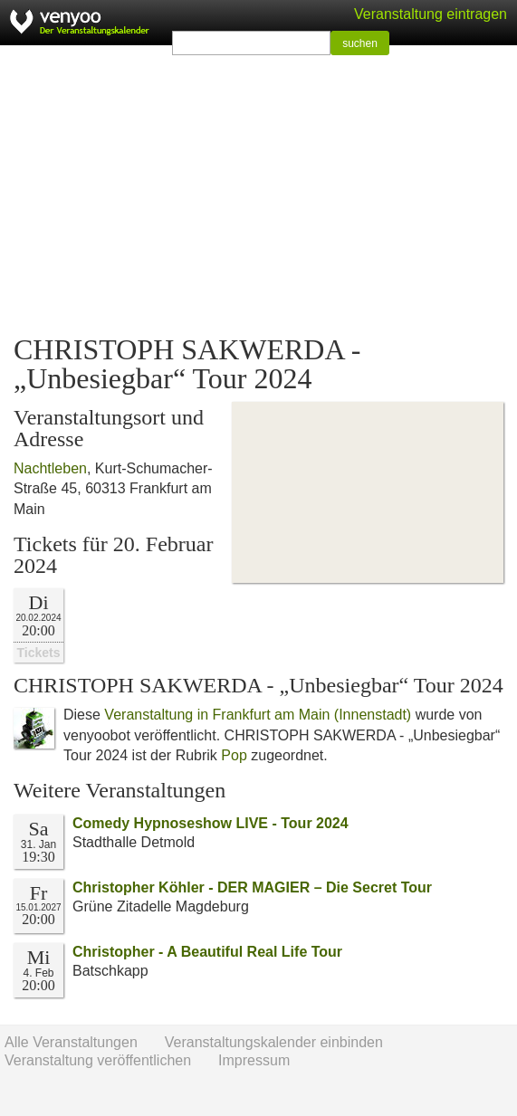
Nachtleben (50, 468)
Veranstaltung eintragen (430, 14)
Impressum (254, 1060)
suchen (360, 43)
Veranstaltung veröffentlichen (98, 1060)
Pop (233, 755)
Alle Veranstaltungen (71, 1042)
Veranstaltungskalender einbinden (274, 1042)
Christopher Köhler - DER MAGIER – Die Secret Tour (252, 887)
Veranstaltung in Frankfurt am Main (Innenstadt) (257, 714)
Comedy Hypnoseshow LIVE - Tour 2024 (210, 823)
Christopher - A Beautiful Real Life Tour (207, 951)
